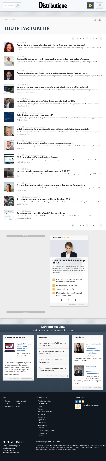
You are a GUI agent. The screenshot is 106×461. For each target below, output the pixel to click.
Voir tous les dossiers (77, 304)
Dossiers (41, 409)
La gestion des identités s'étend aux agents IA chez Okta (46, 101)
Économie (41, 414)
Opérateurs (42, 420)
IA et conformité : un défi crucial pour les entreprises (69, 294)
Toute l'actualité (9, 19)
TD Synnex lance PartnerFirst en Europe (37, 157)
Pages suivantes (101, 38)
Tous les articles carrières (91, 388)
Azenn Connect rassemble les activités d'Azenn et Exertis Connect (51, 45)
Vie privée (18, 404)
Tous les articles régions (56, 376)
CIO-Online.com (8, 450)
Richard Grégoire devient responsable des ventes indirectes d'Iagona (53, 59)
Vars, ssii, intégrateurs (46, 430)
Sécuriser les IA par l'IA (65, 289)
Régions (41, 428)
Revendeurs (42, 404)
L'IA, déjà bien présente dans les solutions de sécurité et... (69, 281)
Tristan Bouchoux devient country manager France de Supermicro (51, 185)
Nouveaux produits (45, 412)
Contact (7, 401)
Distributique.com (9, 448)
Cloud (40, 406)
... (77, 38)
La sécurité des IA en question (68, 285)
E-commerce (42, 433)
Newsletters (90, 405)
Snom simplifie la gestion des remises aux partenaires (45, 143)
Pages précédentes (73, 38)
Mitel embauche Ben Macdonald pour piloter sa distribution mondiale (53, 129)
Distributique (53, 5)
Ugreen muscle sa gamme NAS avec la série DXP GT (43, 171)
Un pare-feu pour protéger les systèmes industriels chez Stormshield (52, 87)
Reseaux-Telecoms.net (11, 453)
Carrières (41, 417)
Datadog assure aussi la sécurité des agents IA (41, 213)
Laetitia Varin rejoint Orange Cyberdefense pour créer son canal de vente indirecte (93, 348)
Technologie (42, 425)
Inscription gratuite (90, 5)
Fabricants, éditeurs (45, 401)
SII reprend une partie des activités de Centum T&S (43, 199)
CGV (6, 404)
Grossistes (42, 422)
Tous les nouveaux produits (21, 379)
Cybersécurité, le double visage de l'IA (68, 261)
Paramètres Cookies (12, 406)
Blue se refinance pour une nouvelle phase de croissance (52, 369)
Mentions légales (21, 401)
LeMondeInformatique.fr (11, 446)
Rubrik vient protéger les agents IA (35, 115)
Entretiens (41, 436)
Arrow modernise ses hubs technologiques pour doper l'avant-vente (52, 73)
